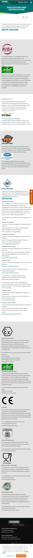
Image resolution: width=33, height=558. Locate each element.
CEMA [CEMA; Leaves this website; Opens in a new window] (7, 71)
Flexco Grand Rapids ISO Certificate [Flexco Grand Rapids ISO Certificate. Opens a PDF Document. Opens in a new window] (11, 243)
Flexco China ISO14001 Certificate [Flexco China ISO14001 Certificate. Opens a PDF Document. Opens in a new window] (10, 272)
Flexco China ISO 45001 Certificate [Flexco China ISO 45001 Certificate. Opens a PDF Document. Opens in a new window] (10, 279)
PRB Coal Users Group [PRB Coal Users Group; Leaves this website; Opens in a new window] (16, 146)
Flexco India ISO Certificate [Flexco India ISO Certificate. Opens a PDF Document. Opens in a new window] (8, 300)
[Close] (30, 546)
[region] (16, 551)
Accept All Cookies (21, 555)
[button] (18, 2)
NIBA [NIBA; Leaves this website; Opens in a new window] (10, 56)
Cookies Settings (10, 555)
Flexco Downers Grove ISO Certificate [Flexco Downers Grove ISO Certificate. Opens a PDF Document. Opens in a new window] (11, 231)
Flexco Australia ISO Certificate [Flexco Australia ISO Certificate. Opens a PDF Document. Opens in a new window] (9, 257)
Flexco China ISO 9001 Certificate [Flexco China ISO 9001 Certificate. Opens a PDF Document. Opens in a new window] (10, 266)
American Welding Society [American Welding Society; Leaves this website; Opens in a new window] (17, 191)
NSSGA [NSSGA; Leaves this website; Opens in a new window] (4, 101)
